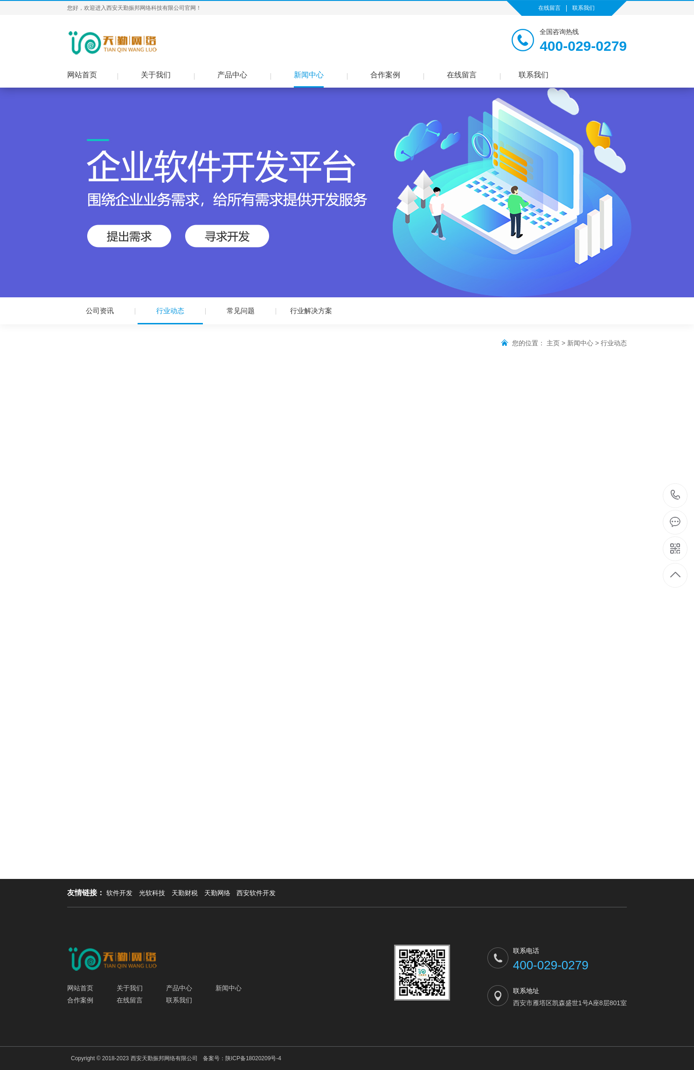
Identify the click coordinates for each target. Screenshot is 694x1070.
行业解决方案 (311, 311)
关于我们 (156, 75)
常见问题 (241, 311)
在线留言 (549, 8)
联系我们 (583, 8)
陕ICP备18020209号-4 (253, 1058)
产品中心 (232, 75)
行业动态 (170, 315)
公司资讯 (100, 311)
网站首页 (82, 75)
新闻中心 (309, 75)
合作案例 (385, 75)
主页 (553, 343)
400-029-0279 (675, 495)
